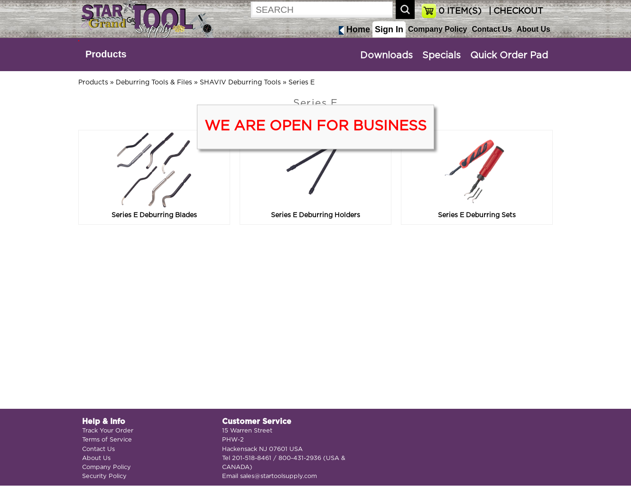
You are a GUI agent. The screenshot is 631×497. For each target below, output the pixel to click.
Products (106, 54)
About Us (533, 29)
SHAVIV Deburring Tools (240, 82)
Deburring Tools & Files (154, 82)
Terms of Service (107, 440)
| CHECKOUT (514, 11)
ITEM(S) (460, 11)
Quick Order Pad (509, 55)
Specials (441, 55)
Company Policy (437, 29)
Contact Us (491, 29)
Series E (301, 82)
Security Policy (104, 476)
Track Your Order (107, 431)
